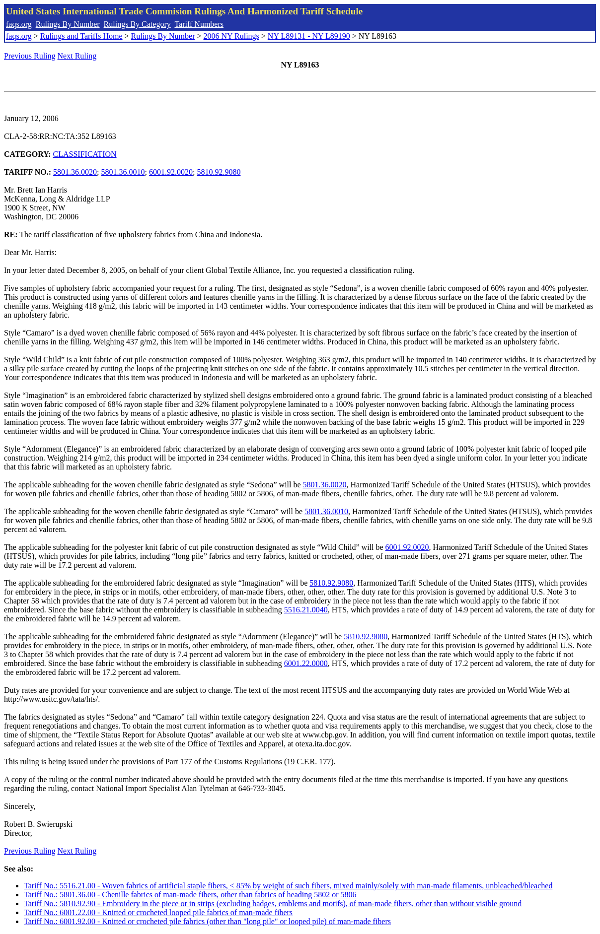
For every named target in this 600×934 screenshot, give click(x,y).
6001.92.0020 (171, 172)
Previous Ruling (30, 56)
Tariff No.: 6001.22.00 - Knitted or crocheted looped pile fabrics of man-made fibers (158, 912)
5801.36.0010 (123, 172)
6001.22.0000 (306, 663)
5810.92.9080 (218, 172)
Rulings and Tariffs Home (81, 36)
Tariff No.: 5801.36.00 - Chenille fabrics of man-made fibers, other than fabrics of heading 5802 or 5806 (190, 894)
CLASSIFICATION (85, 154)
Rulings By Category (137, 24)
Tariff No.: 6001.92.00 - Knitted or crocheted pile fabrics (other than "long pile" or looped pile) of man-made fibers (207, 921)
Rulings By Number (68, 24)
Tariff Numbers (199, 24)
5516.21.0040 (306, 609)
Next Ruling (77, 56)
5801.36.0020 (75, 172)
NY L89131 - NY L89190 (309, 36)
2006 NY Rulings (231, 36)
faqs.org (19, 24)
